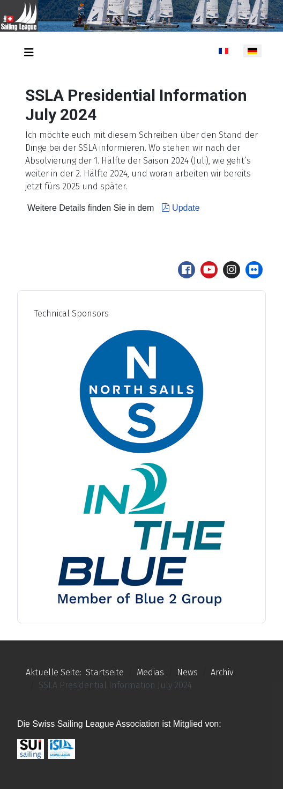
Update (179, 207)
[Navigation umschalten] (29, 53)
